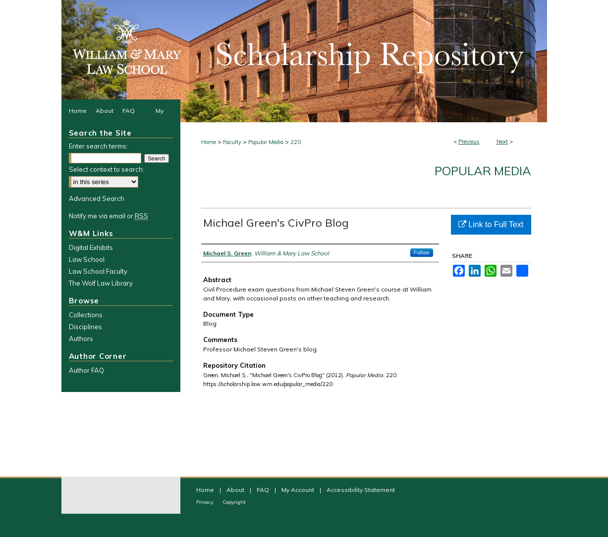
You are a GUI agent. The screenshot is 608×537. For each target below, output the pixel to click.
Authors (81, 338)
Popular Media (265, 142)
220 (295, 142)
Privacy (205, 502)
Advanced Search (96, 198)
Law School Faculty (98, 271)
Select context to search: (106, 169)
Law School (87, 259)
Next (502, 141)
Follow (422, 252)
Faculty (232, 142)
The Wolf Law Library (101, 283)
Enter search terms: (98, 146)
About (236, 489)
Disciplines (85, 327)
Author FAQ (86, 370)
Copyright (234, 502)
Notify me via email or (108, 216)
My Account (298, 489)
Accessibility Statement (361, 489)
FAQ (264, 489)
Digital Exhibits (91, 247)
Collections (86, 315)
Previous (469, 141)
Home (208, 142)
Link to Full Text (490, 224)
